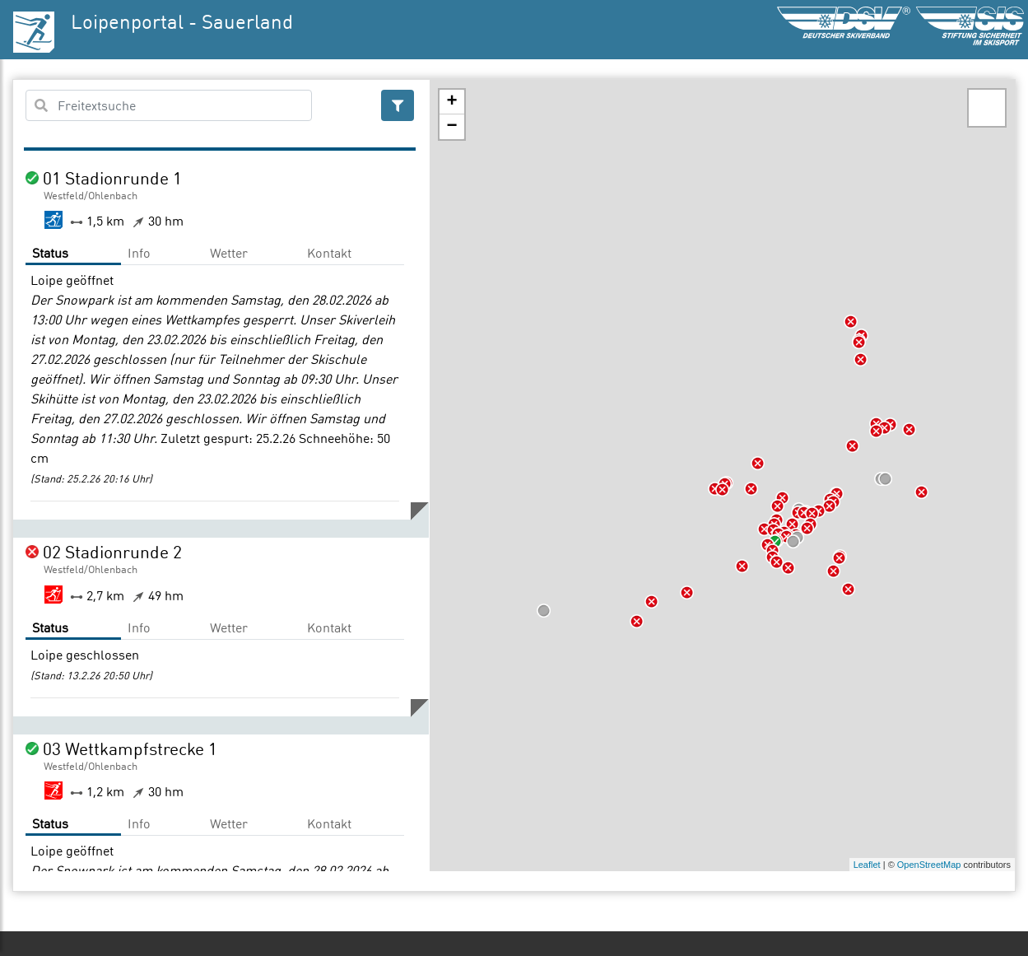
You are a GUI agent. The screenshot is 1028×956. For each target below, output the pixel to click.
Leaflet (867, 865)
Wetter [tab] (229, 253)
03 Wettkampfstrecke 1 (130, 748)
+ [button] (451, 102)
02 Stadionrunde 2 (112, 551)
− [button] (451, 126)
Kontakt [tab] (329, 253)
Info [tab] (139, 253)
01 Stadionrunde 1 (112, 178)
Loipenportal (127, 21)
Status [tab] (50, 253)
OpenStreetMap (929, 865)
